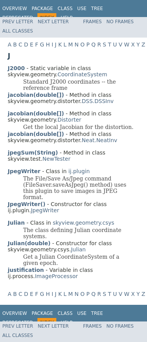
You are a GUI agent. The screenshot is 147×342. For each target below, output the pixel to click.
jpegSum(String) (33, 153)
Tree (97, 8)
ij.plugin (79, 171)
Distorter (69, 120)
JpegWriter (45, 210)
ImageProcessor (56, 276)
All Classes (17, 31)
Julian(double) (29, 243)
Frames (92, 21)
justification (26, 270)
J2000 (16, 68)
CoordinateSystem (82, 74)
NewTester (56, 159)
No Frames (120, 21)
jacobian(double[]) (36, 95)
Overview (14, 8)
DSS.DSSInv (98, 101)
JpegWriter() (27, 204)
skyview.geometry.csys (83, 223)
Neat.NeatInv (99, 140)
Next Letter (53, 21)
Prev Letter (17, 21)
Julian (78, 249)
